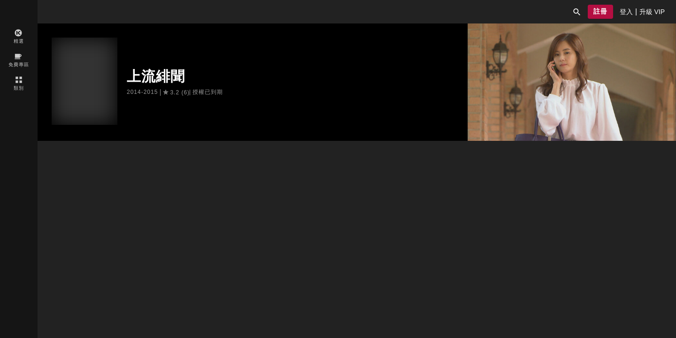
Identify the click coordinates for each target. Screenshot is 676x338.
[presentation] (626, 11)
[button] (577, 12)
